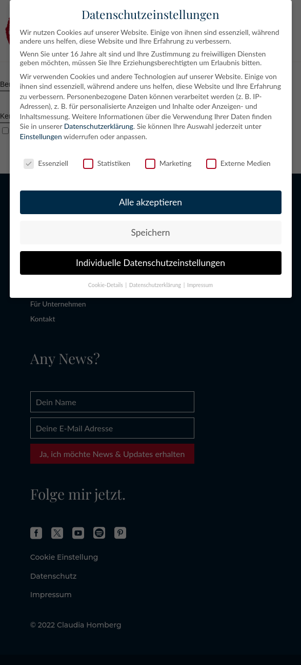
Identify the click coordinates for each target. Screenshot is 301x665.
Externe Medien (238, 163)
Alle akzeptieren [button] (150, 202)
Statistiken (106, 163)
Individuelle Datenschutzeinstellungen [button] (150, 262)
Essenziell (46, 163)
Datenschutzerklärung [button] (156, 285)
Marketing (168, 163)
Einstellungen (41, 136)
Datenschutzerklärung (98, 126)
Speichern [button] (150, 232)
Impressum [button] (200, 285)
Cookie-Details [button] (106, 285)
